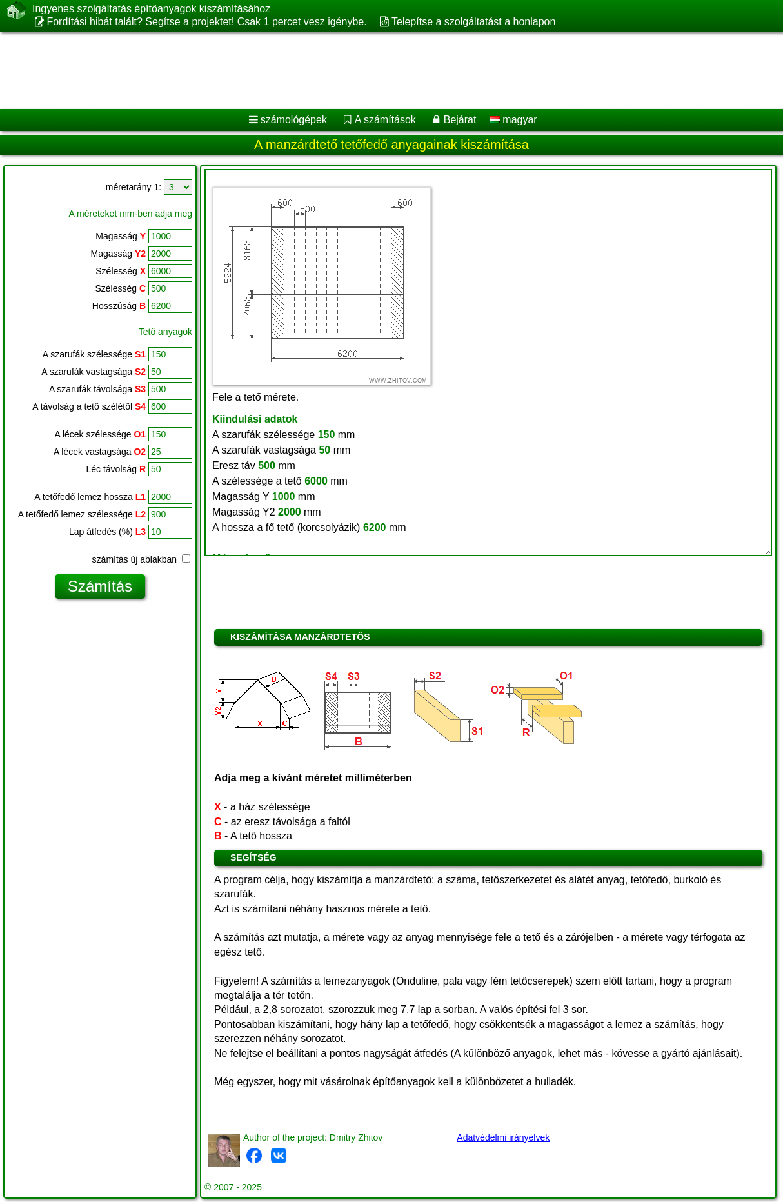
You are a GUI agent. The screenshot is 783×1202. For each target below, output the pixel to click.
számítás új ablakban (141, 559)
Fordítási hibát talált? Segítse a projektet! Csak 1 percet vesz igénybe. (206, 21)
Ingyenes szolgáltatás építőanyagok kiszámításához (151, 9)
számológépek (294, 119)
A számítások (385, 119)
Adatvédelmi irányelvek (503, 1137)
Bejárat (460, 119)
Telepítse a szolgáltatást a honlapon (473, 21)
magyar (513, 119)
